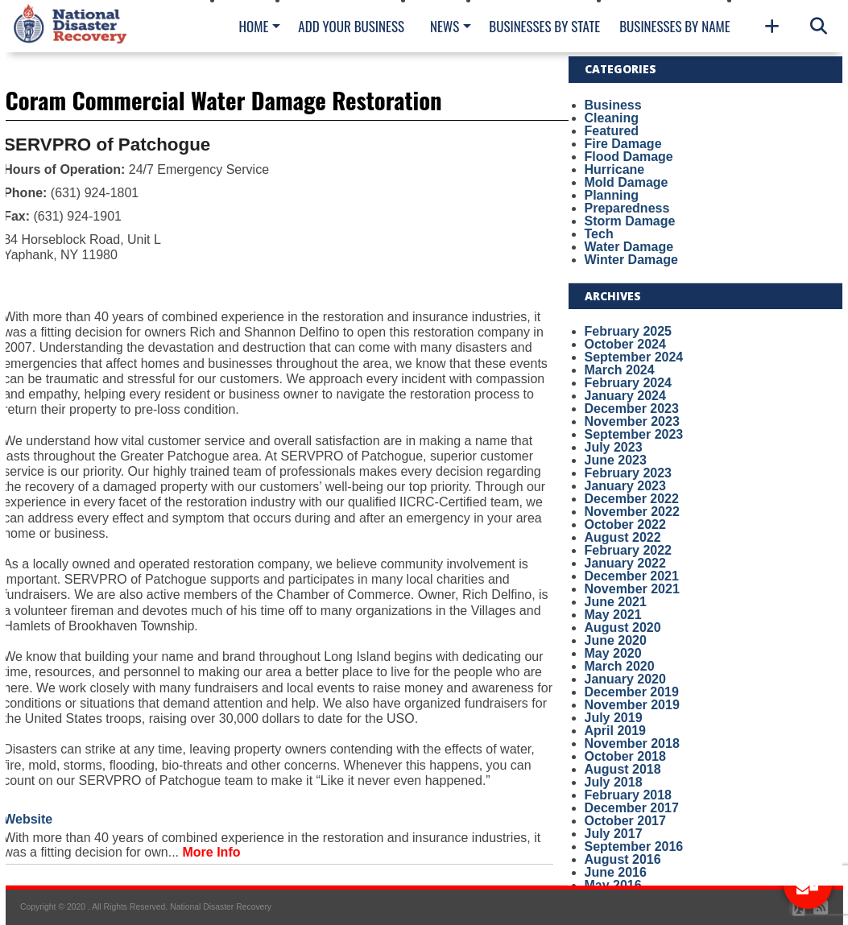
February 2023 (628, 473)
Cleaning (612, 118)
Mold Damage (626, 182)
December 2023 (632, 408)
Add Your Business (351, 26)
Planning (612, 195)
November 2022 (632, 511)
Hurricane (615, 169)
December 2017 (632, 808)
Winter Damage (631, 259)
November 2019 (632, 705)
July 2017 (614, 833)
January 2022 (625, 563)
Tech (599, 234)
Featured (612, 131)
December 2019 (632, 692)
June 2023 (616, 460)
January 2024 (625, 396)
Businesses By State (544, 26)
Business (613, 105)
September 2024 (634, 357)
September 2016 (634, 846)
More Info (212, 852)
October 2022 (625, 524)
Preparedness (627, 208)
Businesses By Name (674, 26)
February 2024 (628, 383)
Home (254, 26)
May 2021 (613, 614)
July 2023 (614, 447)
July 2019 (614, 718)
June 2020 (616, 640)
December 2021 (632, 576)
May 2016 (613, 885)
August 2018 (623, 769)
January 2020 (625, 679)
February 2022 (628, 550)
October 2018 (625, 756)
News (444, 26)
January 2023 (625, 486)
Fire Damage (623, 144)
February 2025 (628, 331)
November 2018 (632, 743)
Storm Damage (630, 221)
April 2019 (615, 730)
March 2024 (620, 370)
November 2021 (632, 589)
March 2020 (620, 666)
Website (27, 819)
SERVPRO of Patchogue (106, 144)
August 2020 (623, 627)
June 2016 (616, 872)
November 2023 (632, 421)
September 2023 (634, 434)
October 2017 (625, 821)
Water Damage (629, 247)
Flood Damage (629, 156)
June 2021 (616, 602)
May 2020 (613, 653)
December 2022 (632, 499)
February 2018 (628, 795)
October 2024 (625, 344)
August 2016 (623, 859)
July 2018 (614, 782)
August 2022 (623, 537)
